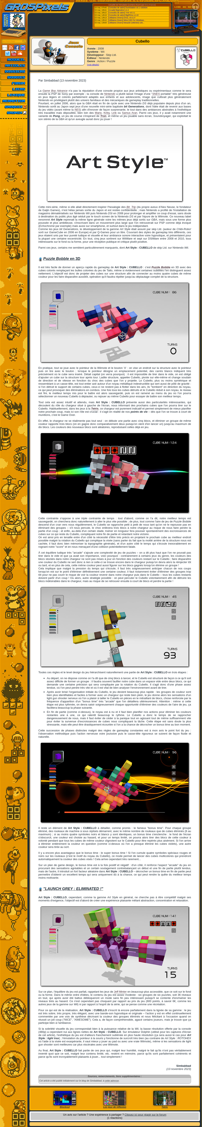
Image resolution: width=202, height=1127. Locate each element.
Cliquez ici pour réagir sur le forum (145, 1114)
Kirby (107, 112)
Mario (98, 112)
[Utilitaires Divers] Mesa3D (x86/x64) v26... (126, 23)
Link (114, 112)
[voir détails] (93, 64)
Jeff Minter (120, 991)
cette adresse (112, 1080)
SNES (156, 93)
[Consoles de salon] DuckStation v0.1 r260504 (127, 8)
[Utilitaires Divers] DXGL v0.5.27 (122, 18)
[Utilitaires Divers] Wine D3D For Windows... (126, 20)
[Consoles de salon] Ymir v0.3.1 (121, 13)
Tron (103, 116)
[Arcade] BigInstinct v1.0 (118, 10)
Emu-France (150, 5)
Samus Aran (129, 112)
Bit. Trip (131, 207)
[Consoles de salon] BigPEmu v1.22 (123, 15)
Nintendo (109, 93)
